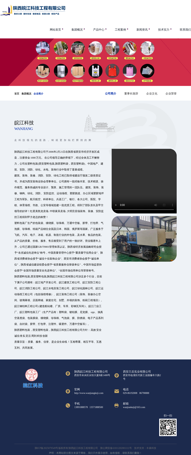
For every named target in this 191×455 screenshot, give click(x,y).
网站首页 (55, 29)
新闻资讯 (142, 29)
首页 (16, 93)
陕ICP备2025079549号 (46, 448)
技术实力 (163, 29)
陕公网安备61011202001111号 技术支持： (123, 448)
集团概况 (77, 29)
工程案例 (120, 29)
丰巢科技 (151, 448)
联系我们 (185, 29)
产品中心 (98, 29)
